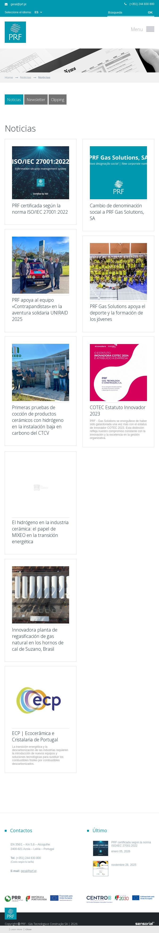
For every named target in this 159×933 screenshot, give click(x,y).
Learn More (16, 929)
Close (28, 929)
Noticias (25, 77)
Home (9, 77)
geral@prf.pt (15, 4)
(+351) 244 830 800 (139, 4)
